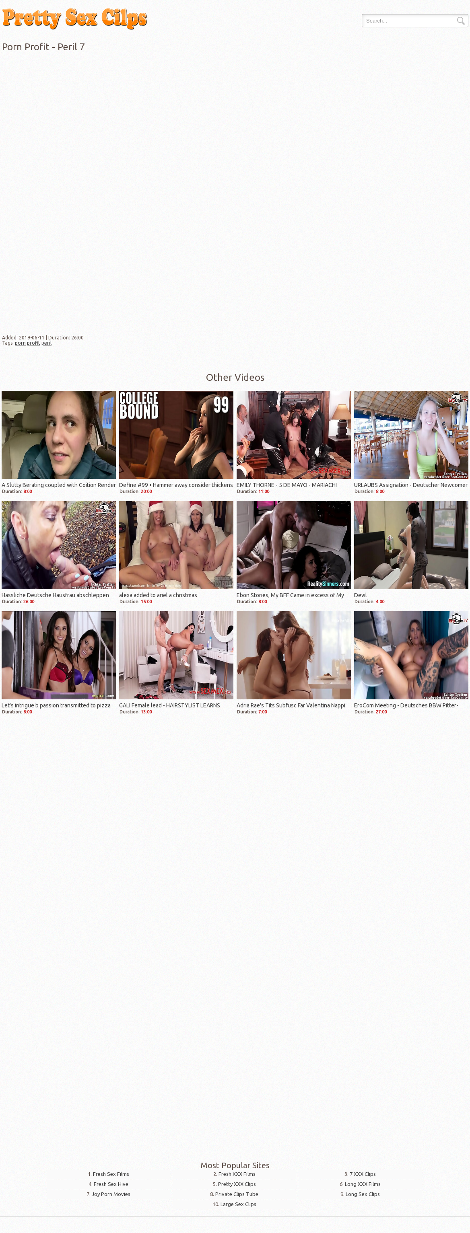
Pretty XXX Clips (237, 1184)
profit (33, 342)
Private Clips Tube (236, 1194)
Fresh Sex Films (111, 1174)
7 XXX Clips (363, 1174)
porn (20, 342)
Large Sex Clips (238, 1204)
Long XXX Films (363, 1184)
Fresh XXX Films (237, 1174)
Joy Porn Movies (111, 1194)
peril (46, 342)
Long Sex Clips (363, 1194)
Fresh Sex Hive (111, 1184)
